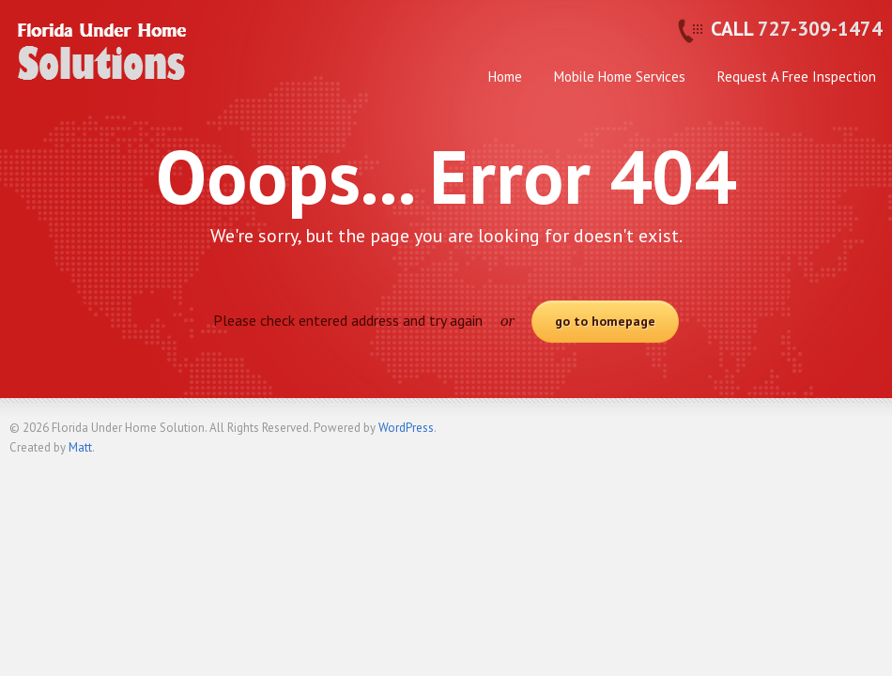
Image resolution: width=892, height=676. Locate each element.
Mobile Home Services (619, 76)
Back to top (868, 436)
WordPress (406, 428)
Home (505, 76)
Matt (80, 447)
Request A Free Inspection (796, 76)
